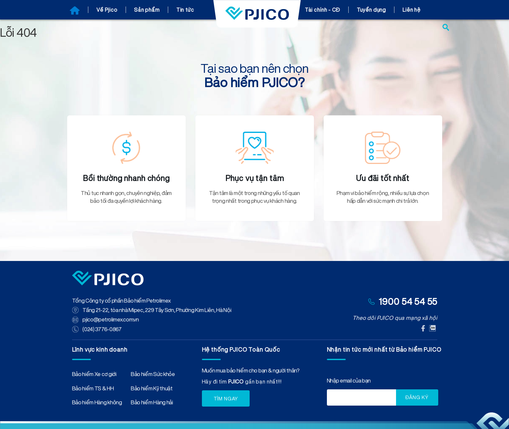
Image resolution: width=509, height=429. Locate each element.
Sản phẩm (147, 9)
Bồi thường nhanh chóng (126, 178)
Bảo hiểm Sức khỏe (153, 374)
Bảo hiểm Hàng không (97, 403)
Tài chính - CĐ (322, 9)
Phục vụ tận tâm (254, 178)
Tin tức (185, 9)
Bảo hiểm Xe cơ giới (94, 374)
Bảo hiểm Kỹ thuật (152, 389)
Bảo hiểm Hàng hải (152, 403)
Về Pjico (107, 9)
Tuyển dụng (371, 9)
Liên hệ (412, 9)
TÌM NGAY (226, 398)
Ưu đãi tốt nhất (382, 178)
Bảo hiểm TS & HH (93, 389)
